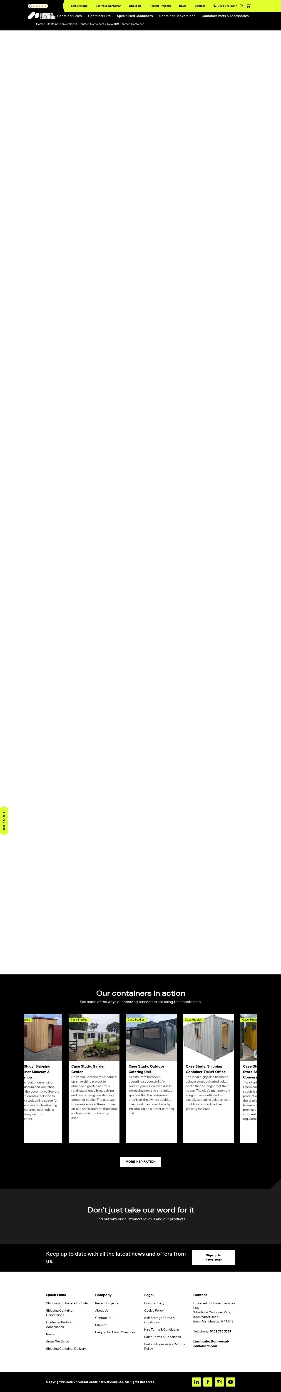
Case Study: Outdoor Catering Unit (146, 1069)
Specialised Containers (136, 16)
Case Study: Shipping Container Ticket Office (206, 1069)
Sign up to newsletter (214, 1258)
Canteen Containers (91, 24)
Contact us (103, 1318)
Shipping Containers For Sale (67, 1303)
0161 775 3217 (225, 5)
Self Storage (79, 5)
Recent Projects (160, 5)
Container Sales (71, 16)
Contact (200, 5)
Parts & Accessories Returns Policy (164, 1346)
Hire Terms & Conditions (161, 1329)
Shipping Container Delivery (66, 1348)
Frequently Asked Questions (115, 1332)
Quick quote (4, 821)
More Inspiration (141, 1161)
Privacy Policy (154, 1303)
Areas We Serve (57, 1341)
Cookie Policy (154, 1310)
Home (40, 24)
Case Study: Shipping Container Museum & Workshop (32, 1072)
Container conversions (61, 24)
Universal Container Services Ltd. (98, 1382)
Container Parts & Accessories (226, 16)
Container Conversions (178, 16)
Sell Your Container (108, 5)
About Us (135, 5)
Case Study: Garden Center (88, 1069)
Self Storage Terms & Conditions (159, 1320)
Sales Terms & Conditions (162, 1337)
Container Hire (100, 16)
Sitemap (101, 1325)
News (183, 5)
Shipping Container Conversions (60, 1313)
